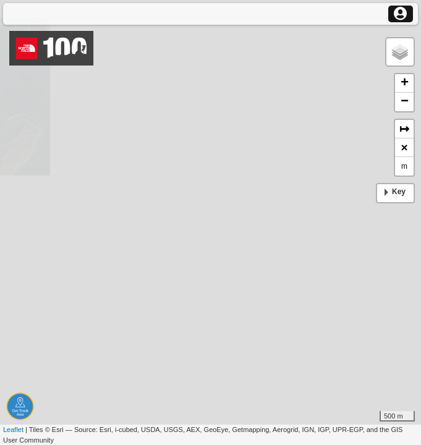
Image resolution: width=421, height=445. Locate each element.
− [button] (405, 102)
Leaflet (13, 429)
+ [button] (405, 83)
